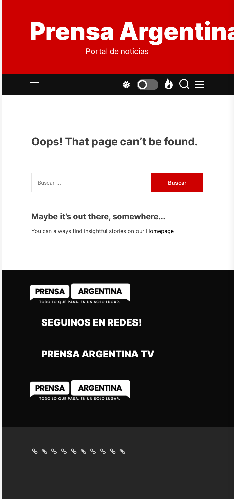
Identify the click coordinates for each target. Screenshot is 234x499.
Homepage (160, 231)
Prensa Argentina (117, 31)
